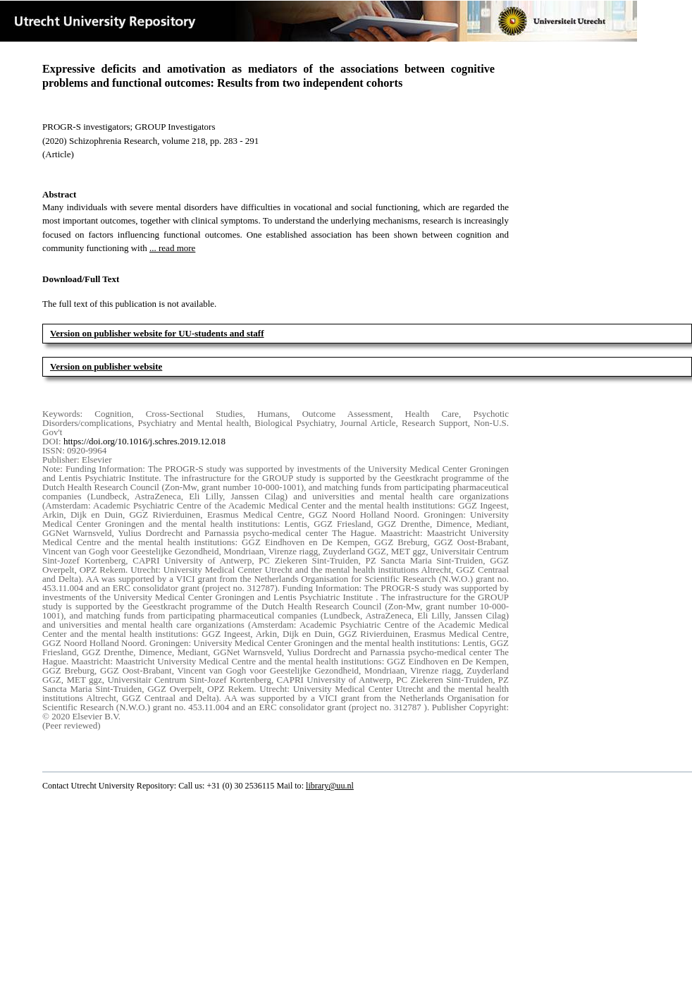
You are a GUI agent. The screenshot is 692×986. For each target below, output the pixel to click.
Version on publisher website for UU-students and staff (157, 333)
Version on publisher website (106, 366)
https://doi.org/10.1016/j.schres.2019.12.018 (144, 441)
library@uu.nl (330, 786)
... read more (172, 248)
